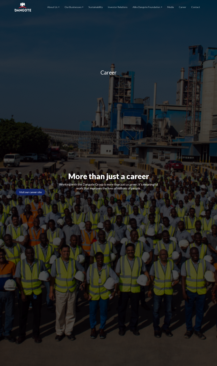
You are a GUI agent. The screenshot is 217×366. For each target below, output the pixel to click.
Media (170, 7)
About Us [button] (52, 7)
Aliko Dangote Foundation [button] (146, 7)
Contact (195, 7)
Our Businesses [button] (73, 7)
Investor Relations (117, 7)
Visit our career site (30, 192)
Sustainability (95, 7)
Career (182, 7)
